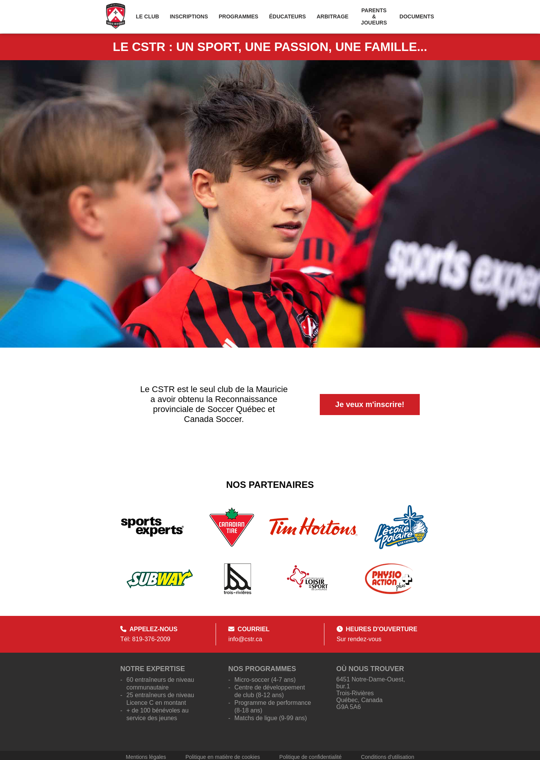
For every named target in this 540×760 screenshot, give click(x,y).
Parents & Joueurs (374, 16)
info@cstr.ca (245, 639)
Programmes (238, 16)
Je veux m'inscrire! (369, 404)
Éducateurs (287, 16)
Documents (416, 16)
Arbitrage (333, 16)
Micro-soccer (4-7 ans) (265, 679)
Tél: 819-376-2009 (145, 639)
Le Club (147, 16)
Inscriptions (189, 16)
